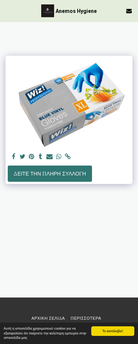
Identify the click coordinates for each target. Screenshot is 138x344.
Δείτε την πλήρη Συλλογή (50, 173)
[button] (8, 10)
